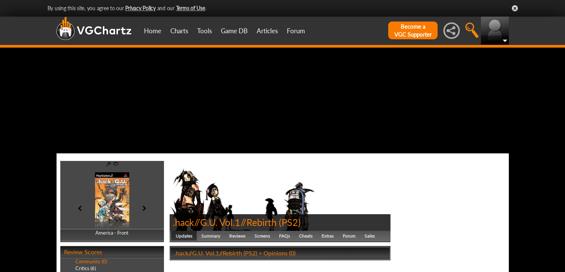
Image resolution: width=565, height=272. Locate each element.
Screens (262, 236)
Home (152, 31)
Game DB (234, 31)
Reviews (237, 236)
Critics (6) (85, 268)
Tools (204, 31)
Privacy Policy (140, 8)
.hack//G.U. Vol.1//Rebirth (225, 222)
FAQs (284, 236)
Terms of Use (190, 8)
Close (515, 8)
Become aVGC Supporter (413, 30)
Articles (267, 31)
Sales (369, 236)
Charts (179, 31)
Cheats (305, 236)
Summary (210, 236)
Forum (296, 31)
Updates (184, 236)
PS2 (290, 222)
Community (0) (91, 261)
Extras (328, 236)
